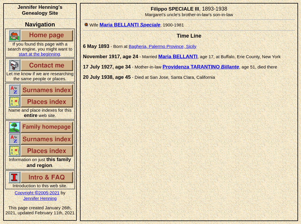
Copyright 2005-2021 (37, 192)
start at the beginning (39, 53)
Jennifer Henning (39, 198)
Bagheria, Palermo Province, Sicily (162, 46)
